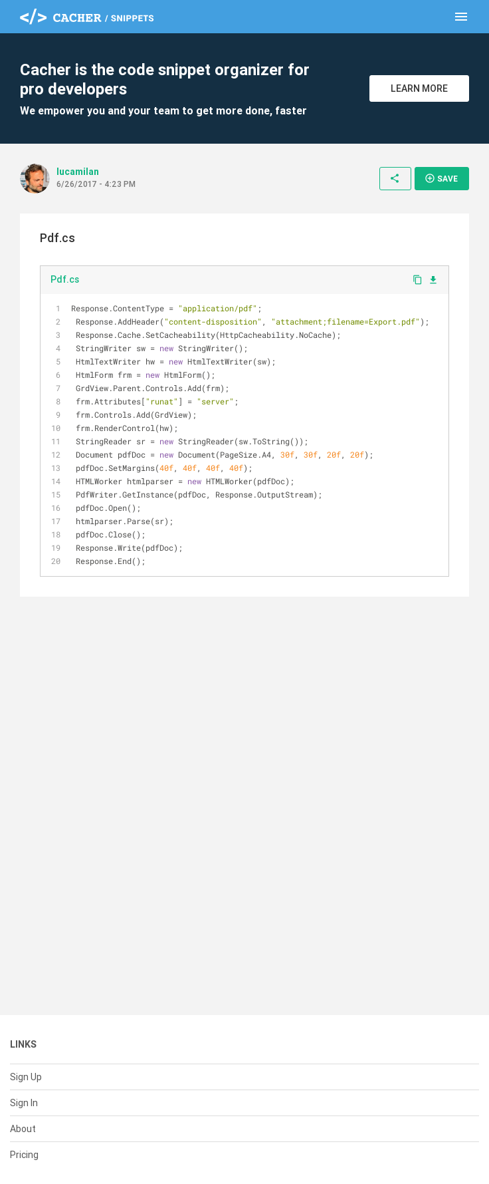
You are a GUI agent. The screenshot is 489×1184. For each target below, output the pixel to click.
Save (441, 178)
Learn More (419, 88)
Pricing (24, 1155)
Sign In (24, 1103)
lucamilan (77, 172)
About (23, 1129)
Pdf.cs (64, 279)
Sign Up (26, 1077)
